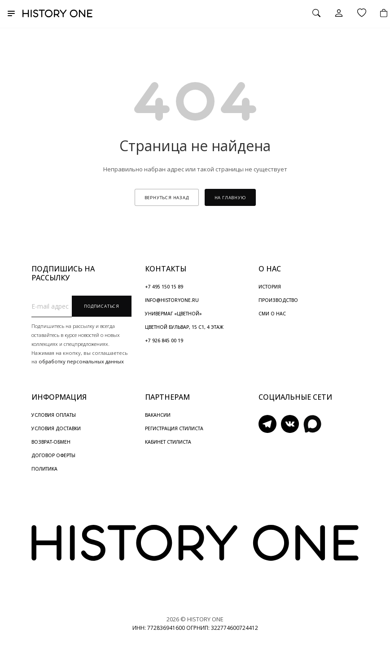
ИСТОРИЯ (270, 287)
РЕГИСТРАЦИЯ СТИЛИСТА (174, 428)
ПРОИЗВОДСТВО (278, 300)
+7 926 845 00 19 (164, 340)
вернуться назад (167, 198)
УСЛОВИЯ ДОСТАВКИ (56, 428)
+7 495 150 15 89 (164, 287)
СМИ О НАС (272, 313)
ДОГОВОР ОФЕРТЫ (53, 455)
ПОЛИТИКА (44, 469)
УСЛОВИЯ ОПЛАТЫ (53, 415)
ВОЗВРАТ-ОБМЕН (50, 442)
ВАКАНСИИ (158, 415)
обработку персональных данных (81, 361)
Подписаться (101, 306)
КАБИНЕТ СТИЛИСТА (168, 442)
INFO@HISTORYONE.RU (172, 300)
